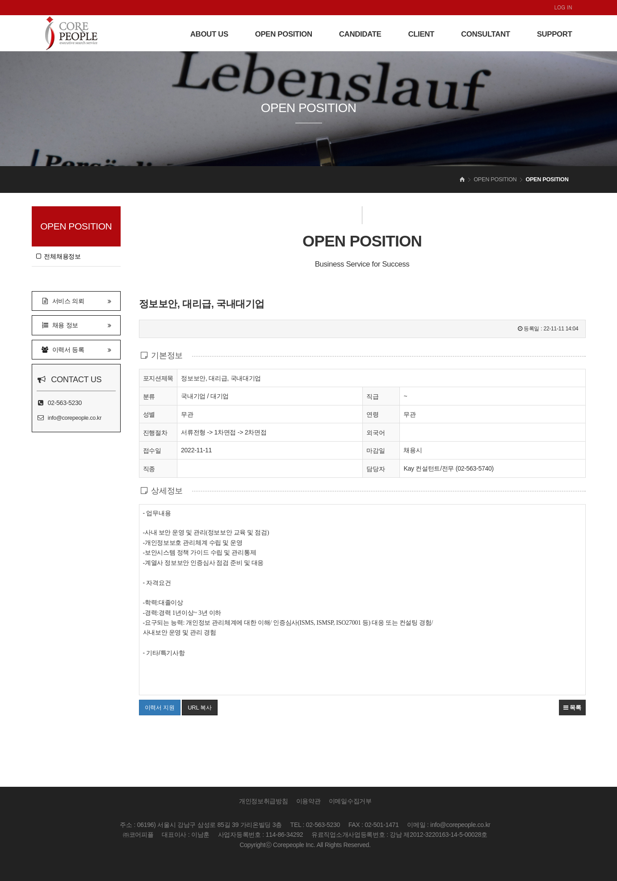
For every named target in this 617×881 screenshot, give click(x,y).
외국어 (375, 432)
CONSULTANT (485, 34)
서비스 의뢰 (76, 300)
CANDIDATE (360, 34)
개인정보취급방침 (263, 801)
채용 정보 (76, 324)
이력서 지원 (157, 705)
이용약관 (308, 801)
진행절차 (155, 432)
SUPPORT (554, 34)
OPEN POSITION (283, 34)
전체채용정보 (58, 256)
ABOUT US (209, 34)
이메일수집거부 (350, 801)
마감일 (375, 450)
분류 (149, 396)
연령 (372, 414)
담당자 (375, 468)
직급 (372, 396)
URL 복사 (200, 707)
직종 (149, 468)
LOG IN (563, 7)
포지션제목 (158, 377)
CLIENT (421, 34)
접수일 (152, 450)
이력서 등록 (76, 349)
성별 (149, 413)
